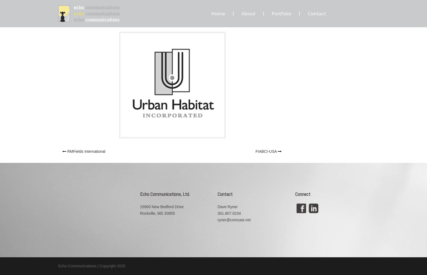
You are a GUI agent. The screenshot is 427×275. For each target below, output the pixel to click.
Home (218, 13)
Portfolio (281, 13)
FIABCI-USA (266, 151)
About (248, 13)
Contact (317, 13)
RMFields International (86, 151)
